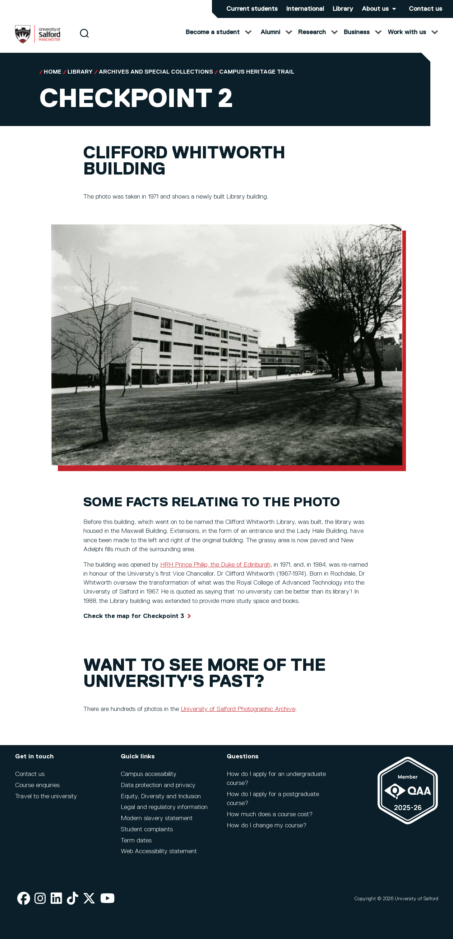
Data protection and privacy (158, 785)
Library (343, 9)
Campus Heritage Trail (256, 79)
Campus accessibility (148, 774)
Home (52, 79)
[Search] (84, 40)
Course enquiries (37, 785)
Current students (252, 9)
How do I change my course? (266, 825)
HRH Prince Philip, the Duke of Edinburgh (215, 572)
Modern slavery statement (157, 818)
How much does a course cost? (270, 814)
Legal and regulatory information (164, 807)
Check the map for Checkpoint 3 (133, 623)
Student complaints (147, 829)
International (305, 9)
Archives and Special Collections (156, 79)
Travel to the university (46, 796)
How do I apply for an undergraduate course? (276, 778)
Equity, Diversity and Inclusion (161, 796)
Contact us (425, 9)
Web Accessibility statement (159, 851)
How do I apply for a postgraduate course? (273, 798)
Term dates (136, 840)
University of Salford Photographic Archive (238, 716)
